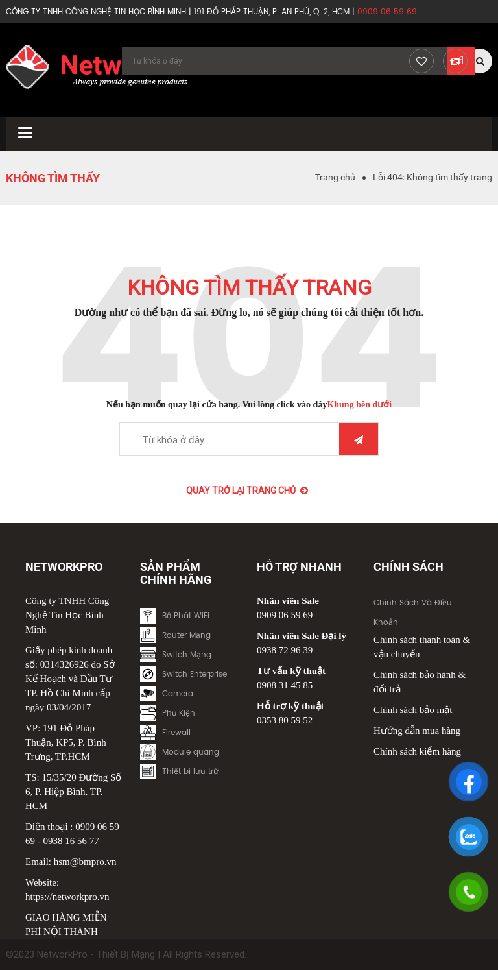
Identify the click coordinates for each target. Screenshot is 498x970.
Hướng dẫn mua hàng (417, 730)
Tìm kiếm (358, 440)
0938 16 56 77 (71, 841)
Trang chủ (335, 177)
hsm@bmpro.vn (85, 861)
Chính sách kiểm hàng (417, 751)
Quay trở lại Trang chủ (247, 490)
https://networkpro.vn (67, 896)
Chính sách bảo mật (413, 710)
